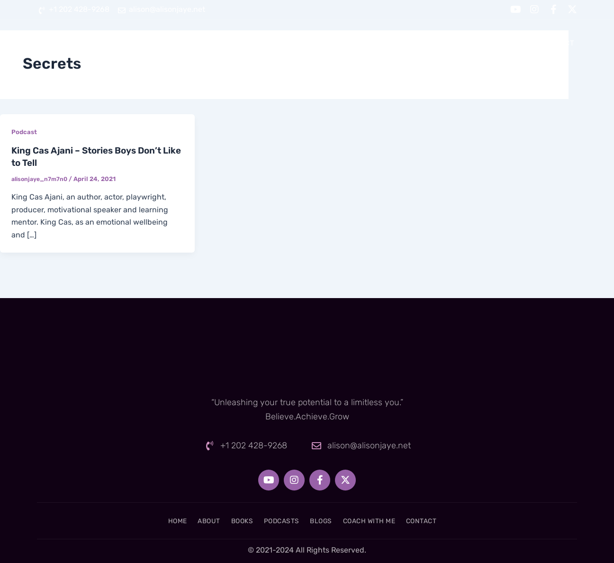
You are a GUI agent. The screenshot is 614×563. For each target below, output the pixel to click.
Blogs (423, 43)
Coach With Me (487, 43)
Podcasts (370, 43)
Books (315, 43)
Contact (557, 43)
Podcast (24, 132)
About (269, 43)
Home (224, 43)
